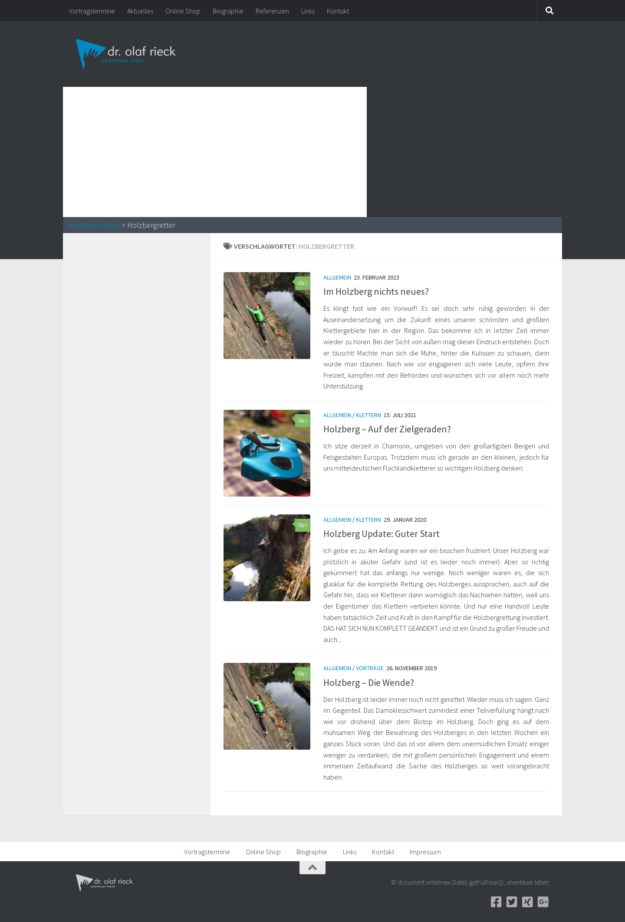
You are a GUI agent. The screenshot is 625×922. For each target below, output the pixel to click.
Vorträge (370, 668)
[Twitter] (512, 902)
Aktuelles (140, 11)
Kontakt (338, 11)
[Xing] (527, 902)
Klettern (368, 415)
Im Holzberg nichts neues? (376, 291)
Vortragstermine (92, 11)
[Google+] (543, 902)
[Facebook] (496, 902)
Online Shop (183, 11)
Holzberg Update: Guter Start (381, 533)
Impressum (425, 851)
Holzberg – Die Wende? (368, 682)
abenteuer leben (93, 225)
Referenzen (272, 11)
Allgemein (337, 277)
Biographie (228, 11)
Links (308, 11)
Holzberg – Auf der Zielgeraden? (387, 429)
